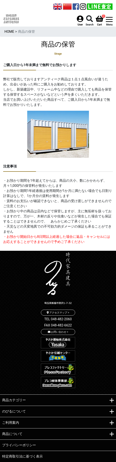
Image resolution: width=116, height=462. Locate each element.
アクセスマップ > (58, 312)
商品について (58, 434)
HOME (9, 32)
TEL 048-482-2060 (58, 319)
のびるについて (58, 411)
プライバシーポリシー (19, 445)
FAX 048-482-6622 (58, 325)
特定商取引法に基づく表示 (22, 456)
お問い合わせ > (58, 331)
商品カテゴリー (58, 400)
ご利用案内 (58, 423)
